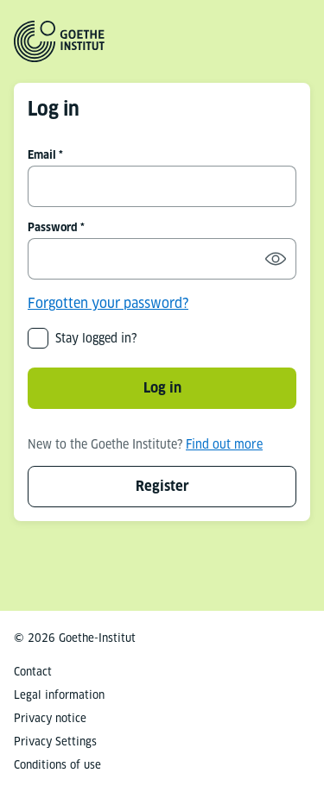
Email (42, 154)
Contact (33, 671)
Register (162, 486)
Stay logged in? (96, 338)
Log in (162, 388)
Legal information (59, 694)
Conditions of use (57, 764)
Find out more (224, 444)
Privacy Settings (55, 741)
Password (53, 227)
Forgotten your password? (108, 303)
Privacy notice (50, 718)
